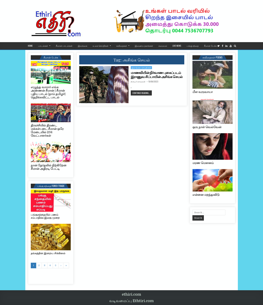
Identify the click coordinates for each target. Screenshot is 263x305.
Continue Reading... (142, 93)
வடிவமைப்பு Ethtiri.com (131, 301)
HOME (30, 45)
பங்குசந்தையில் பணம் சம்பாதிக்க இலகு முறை (45, 216)
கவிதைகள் (121, 45)
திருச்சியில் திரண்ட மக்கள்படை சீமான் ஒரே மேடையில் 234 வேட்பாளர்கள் (47, 130)
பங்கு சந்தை (193, 45)
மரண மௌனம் (203, 163)
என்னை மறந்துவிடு (205, 194)
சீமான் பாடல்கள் (64, 45)
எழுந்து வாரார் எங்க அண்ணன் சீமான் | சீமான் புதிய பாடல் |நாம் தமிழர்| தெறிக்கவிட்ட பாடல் (48, 92)
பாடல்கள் (43, 45)
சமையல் (162, 45)
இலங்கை (82, 45)
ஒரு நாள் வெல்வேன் (206, 127)
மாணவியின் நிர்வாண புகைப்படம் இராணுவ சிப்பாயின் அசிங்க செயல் (157, 74)
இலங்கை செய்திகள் (141, 67)
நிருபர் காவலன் (138, 82)
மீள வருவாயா (202, 92)
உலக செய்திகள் (100, 45)
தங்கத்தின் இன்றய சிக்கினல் (48, 253)
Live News (177, 45)
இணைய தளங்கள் (144, 45)
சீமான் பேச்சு (210, 45)
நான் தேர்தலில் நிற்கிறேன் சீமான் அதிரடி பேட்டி (48, 167)
